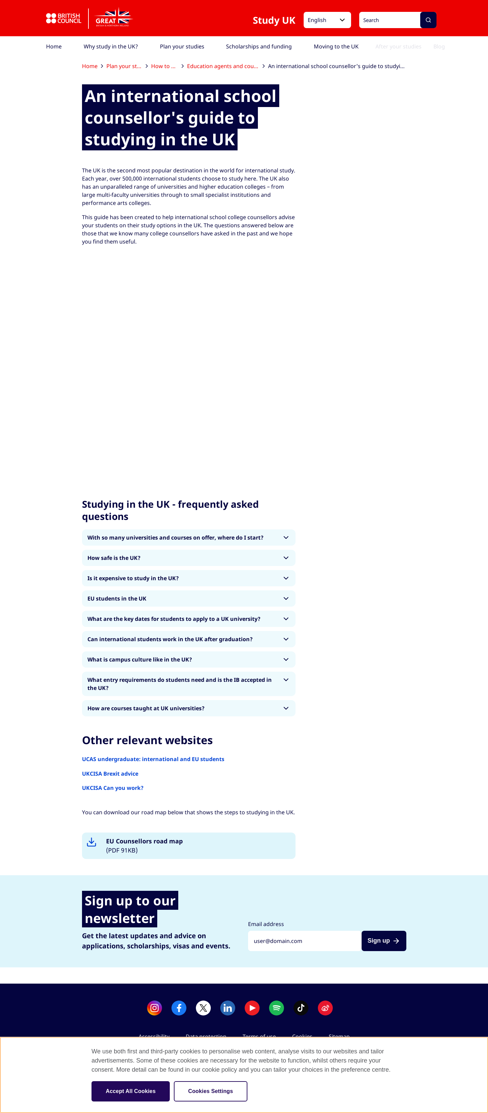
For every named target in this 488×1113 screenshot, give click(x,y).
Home (92, 66)
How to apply (167, 66)
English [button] (317, 20)
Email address (266, 924)
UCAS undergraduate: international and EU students (153, 759)
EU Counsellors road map (144, 846)
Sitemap (339, 1036)
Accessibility (154, 1036)
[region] (244, 1075)
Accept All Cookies (131, 1091)
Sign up (379, 940)
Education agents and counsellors (226, 66)
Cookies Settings (210, 1091)
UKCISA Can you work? (113, 788)
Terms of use (259, 1036)
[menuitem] (54, 46)
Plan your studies (127, 66)
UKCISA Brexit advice (110, 773)
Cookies (302, 1036)
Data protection (206, 1036)
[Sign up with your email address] (305, 941)
